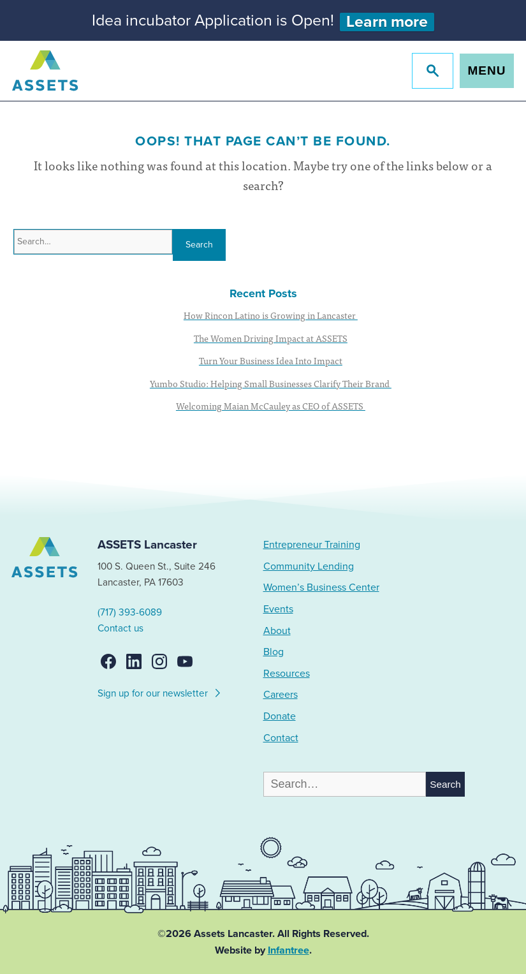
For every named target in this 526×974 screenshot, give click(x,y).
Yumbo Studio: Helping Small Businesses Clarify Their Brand (270, 383)
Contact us (120, 628)
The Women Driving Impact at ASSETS (270, 338)
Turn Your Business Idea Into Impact (270, 360)
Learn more (387, 22)
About (277, 630)
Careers (280, 694)
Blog (273, 652)
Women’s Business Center (321, 587)
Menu (487, 70)
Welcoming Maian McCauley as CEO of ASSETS (270, 406)
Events (278, 609)
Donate (279, 716)
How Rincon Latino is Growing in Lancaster (271, 315)
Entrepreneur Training (311, 544)
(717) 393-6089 (130, 612)
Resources (286, 673)
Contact (280, 738)
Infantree (288, 950)
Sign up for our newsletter (160, 691)
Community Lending (308, 566)
